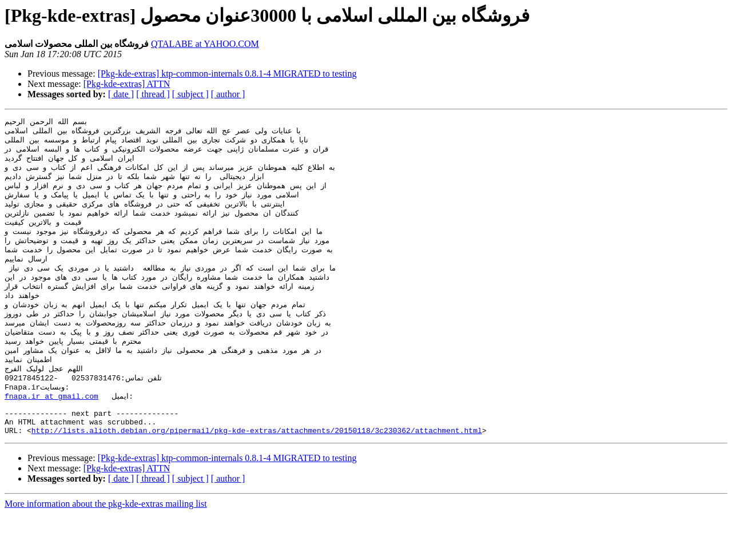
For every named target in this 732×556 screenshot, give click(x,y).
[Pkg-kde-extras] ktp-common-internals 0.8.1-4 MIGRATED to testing (227, 73)
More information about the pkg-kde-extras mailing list (106, 546)
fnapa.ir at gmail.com (51, 431)
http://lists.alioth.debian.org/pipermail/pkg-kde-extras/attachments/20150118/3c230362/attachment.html (256, 472)
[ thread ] (153, 94)
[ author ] (228, 94)
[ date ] (121, 94)
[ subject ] (190, 94)
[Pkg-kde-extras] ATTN (126, 84)
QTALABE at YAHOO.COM (205, 44)
